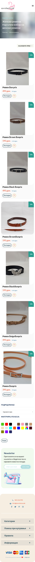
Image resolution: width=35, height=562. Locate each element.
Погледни (7, 96)
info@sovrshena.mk (17, 503)
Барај (4, 440)
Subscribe (26, 467)
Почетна (4, 32)
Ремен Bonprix (10, 386)
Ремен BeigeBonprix (12, 336)
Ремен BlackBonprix (12, 286)
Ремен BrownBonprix (13, 237)
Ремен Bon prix (10, 87)
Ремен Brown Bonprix (13, 137)
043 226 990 (17, 500)
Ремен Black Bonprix (12, 187)
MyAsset (27, 557)
